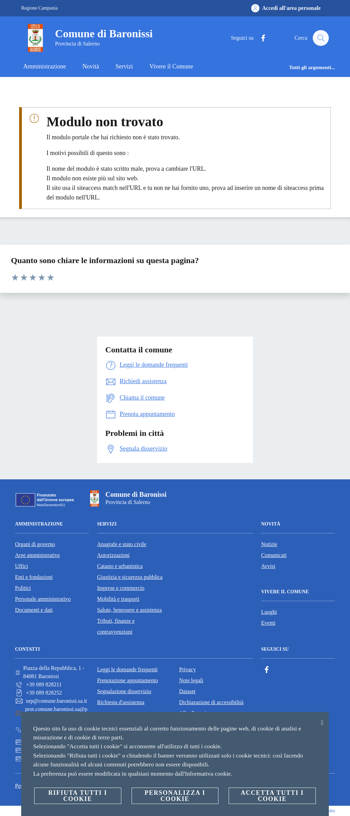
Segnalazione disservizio (124, 691)
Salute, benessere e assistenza (129, 610)
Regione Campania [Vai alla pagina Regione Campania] (39, 8)
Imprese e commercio (121, 588)
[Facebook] (260, 38)
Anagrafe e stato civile (121, 544)
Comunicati (274, 555)
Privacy (187, 669)
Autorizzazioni (113, 555)
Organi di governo (35, 544)
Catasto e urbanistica (120, 566)
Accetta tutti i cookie (272, 795)
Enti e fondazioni (34, 577)
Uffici (21, 566)
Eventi (268, 623)
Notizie (269, 544)
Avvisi (268, 566)
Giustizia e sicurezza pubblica (129, 577)
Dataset (187, 691)
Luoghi (269, 612)
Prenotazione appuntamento (127, 680)
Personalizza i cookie (175, 795)
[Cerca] (320, 38)
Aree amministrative (37, 555)
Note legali (191, 680)
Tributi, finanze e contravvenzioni (116, 626)
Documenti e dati (34, 610)
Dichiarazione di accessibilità (211, 702)
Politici (23, 588)
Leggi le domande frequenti (127, 669)
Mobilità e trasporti (118, 599)
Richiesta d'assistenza (120, 702)
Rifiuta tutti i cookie (77, 795)
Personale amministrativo (43, 599)
